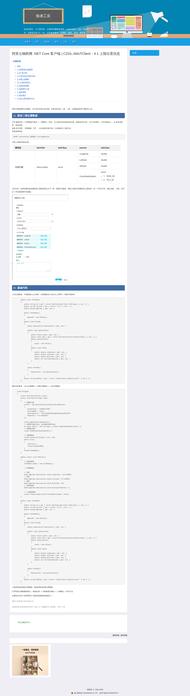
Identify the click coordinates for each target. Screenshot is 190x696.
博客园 (28, 42)
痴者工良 (43, 16)
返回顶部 (124, 635)
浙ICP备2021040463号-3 (108, 693)
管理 (74, 42)
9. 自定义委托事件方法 (25, 98)
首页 (37, 42)
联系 (57, 42)
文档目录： (18, 61)
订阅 (65, 42)
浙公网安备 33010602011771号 (84, 693)
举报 (63, 607)
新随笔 (47, 42)
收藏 (59, 607)
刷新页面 (116, 635)
